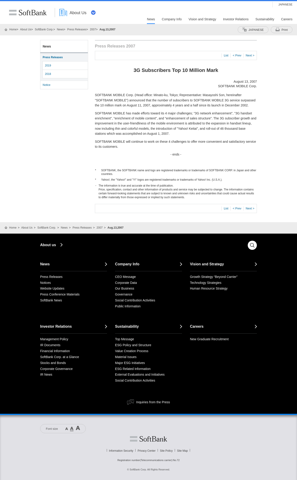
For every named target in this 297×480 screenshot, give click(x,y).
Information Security (121, 450)
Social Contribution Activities (135, 300)
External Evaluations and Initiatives (139, 374)
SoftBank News (51, 300)
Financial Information (55, 351)
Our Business (124, 288)
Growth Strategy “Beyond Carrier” (214, 277)
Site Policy (166, 450)
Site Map (182, 450)
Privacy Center (147, 450)
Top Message (124, 339)
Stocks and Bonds (53, 363)
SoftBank (28, 12)
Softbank (148, 439)
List (226, 55)
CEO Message (125, 277)
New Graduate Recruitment (209, 339)
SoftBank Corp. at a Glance (59, 357)
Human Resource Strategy (209, 288)
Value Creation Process (131, 351)
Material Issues (125, 357)
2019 (48, 65)
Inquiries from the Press (153, 402)
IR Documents (50, 345)
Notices (45, 283)
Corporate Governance (56, 369)
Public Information (128, 306)
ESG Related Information (133, 369)
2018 (48, 74)
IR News (46, 374)
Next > (250, 55)
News (60, 29)
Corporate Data (126, 283)
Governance (123, 294)
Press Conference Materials (60, 294)
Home (13, 29)
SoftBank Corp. (44, 29)
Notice (46, 85)
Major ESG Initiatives (130, 363)
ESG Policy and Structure (133, 345)
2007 (93, 29)
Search (252, 245)
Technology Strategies (205, 283)
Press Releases (76, 29)
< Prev (237, 55)
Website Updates (52, 288)
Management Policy (54, 339)
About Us (25, 29)
